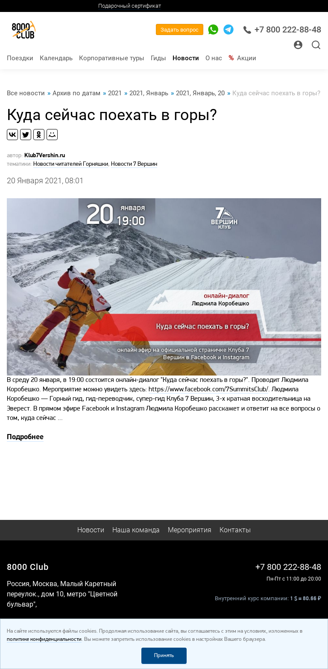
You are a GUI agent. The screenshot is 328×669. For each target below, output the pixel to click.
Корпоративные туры (111, 58)
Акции (246, 58)
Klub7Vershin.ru (44, 156)
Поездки (20, 58)
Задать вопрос (180, 29)
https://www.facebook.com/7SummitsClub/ (208, 389)
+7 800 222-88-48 (282, 30)
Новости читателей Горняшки (70, 164)
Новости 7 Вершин (134, 164)
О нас (213, 58)
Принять (164, 655)
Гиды (158, 58)
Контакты (235, 530)
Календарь (56, 58)
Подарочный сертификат (129, 6)
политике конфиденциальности (44, 639)
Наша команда (136, 530)
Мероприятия (189, 530)
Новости (186, 58)
